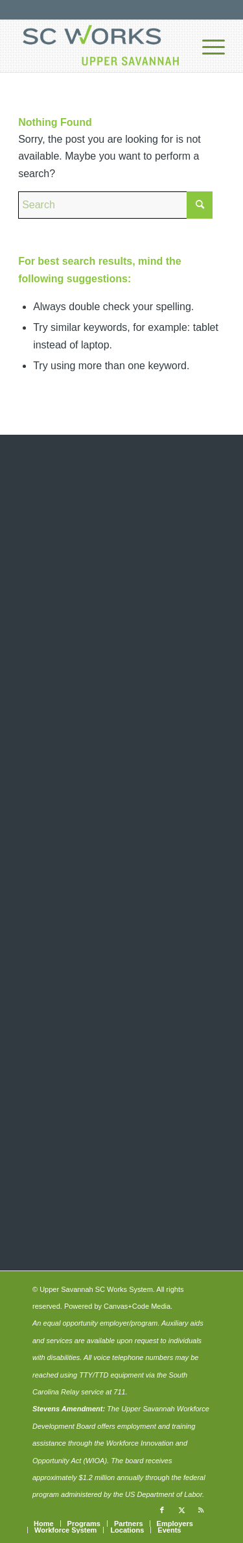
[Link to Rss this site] (201, 1510)
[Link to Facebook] (162, 1510)
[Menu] (207, 46)
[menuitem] (207, 46)
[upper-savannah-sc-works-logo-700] (100, 46)
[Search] (115, 205)
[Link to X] (181, 1510)
